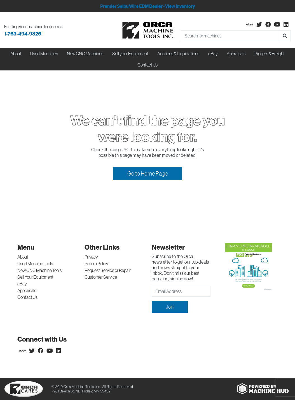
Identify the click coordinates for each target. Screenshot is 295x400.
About (22, 257)
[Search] (230, 35)
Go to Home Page (147, 173)
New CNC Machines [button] (85, 53)
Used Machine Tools (35, 263)
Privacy (91, 257)
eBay (213, 53)
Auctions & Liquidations (178, 53)
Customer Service (101, 277)
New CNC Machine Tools (39, 270)
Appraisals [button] (236, 53)
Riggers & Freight (269, 53)
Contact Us (147, 65)
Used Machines (44, 53)
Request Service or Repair (108, 270)
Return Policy (96, 263)
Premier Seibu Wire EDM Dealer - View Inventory (147, 6)
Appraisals (26, 290)
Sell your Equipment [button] (130, 53)
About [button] (15, 53)
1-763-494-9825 (22, 33)
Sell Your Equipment (35, 277)
